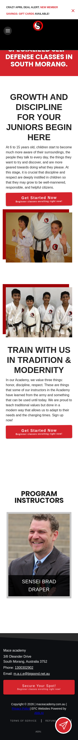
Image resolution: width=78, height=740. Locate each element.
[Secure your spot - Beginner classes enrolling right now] (39, 687)
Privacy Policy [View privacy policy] (21, 708)
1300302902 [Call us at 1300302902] (24, 667)
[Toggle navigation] (8, 31)
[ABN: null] (39, 731)
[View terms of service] (23, 720)
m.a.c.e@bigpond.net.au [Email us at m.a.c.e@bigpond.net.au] (32, 673)
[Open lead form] (63, 725)
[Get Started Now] (39, 199)
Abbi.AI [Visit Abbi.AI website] (39, 713)
